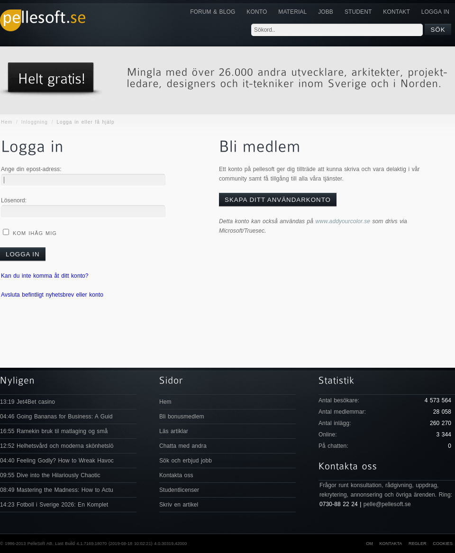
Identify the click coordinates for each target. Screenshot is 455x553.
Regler (418, 543)
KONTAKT (396, 12)
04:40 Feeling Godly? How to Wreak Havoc (57, 460)
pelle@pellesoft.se (387, 504)
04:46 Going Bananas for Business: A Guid (56, 416)
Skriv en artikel (178, 504)
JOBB (325, 12)
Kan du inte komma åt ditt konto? (45, 275)
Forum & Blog (212, 12)
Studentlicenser (179, 490)
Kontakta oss (176, 475)
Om (369, 543)
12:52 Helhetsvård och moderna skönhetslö (56, 446)
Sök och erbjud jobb (185, 460)
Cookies (443, 543)
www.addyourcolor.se (343, 221)
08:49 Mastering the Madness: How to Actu (56, 490)
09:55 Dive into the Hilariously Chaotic (50, 475)
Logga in (435, 12)
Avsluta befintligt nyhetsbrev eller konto (52, 294)
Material (292, 12)
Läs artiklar (173, 431)
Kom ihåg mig (33, 233)
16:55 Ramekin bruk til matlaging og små (54, 431)
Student (358, 12)
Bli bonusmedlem (181, 416)
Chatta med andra (183, 446)
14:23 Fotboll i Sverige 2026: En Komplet (54, 504)
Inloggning (34, 122)
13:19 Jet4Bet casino (27, 402)
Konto (256, 12)
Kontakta (390, 543)
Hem (6, 122)
